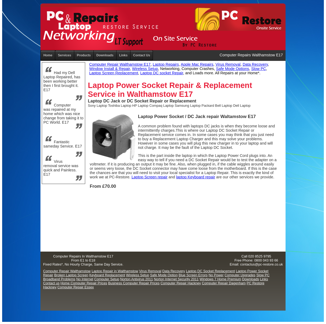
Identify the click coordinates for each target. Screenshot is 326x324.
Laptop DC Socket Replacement (210, 271)
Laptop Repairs (166, 64)
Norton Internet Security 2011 (176, 279)
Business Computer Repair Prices (134, 283)
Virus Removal (227, 64)
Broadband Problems (59, 279)
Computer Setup (106, 279)
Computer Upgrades (239, 275)
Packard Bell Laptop (216, 106)
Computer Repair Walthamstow (67, 271)
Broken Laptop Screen (71, 275)
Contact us (51, 283)
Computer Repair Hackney (180, 283)
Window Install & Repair (109, 69)
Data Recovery (255, 64)
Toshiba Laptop (119, 106)
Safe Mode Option (164, 275)
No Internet (84, 279)
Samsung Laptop (188, 106)
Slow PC (258, 69)
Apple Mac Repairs (197, 64)
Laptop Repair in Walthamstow (115, 271)
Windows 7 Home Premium (220, 279)
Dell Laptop (241, 106)
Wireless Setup (145, 69)
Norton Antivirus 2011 (136, 279)
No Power (216, 275)
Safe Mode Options (232, 69)
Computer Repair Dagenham (224, 283)
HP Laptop (140, 106)
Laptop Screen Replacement (113, 73)
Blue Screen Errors (193, 275)
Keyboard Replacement (107, 275)
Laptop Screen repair (149, 177)
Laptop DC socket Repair (161, 73)
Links (123, 55)
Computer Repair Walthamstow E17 (120, 64)
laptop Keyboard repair (195, 177)
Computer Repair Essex (75, 287)
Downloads (250, 279)
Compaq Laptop (161, 106)
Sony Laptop (97, 106)
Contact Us (141, 55)
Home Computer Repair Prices (84, 283)
